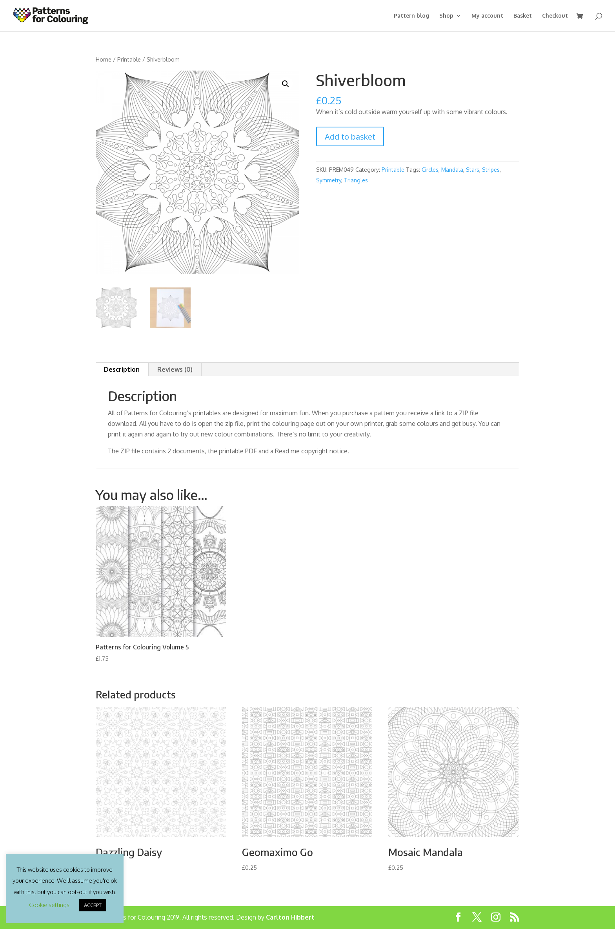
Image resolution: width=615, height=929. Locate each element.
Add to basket (350, 136)
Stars (472, 169)
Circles (430, 169)
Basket (522, 16)
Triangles (356, 180)
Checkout (555, 16)
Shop (446, 16)
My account (487, 16)
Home (103, 59)
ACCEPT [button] (93, 905)
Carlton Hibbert (290, 917)
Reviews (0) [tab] (175, 369)
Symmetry (328, 180)
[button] (285, 84)
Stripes (491, 169)
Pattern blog (411, 16)
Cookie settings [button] (49, 905)
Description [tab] (122, 369)
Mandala (452, 169)
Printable (129, 59)
